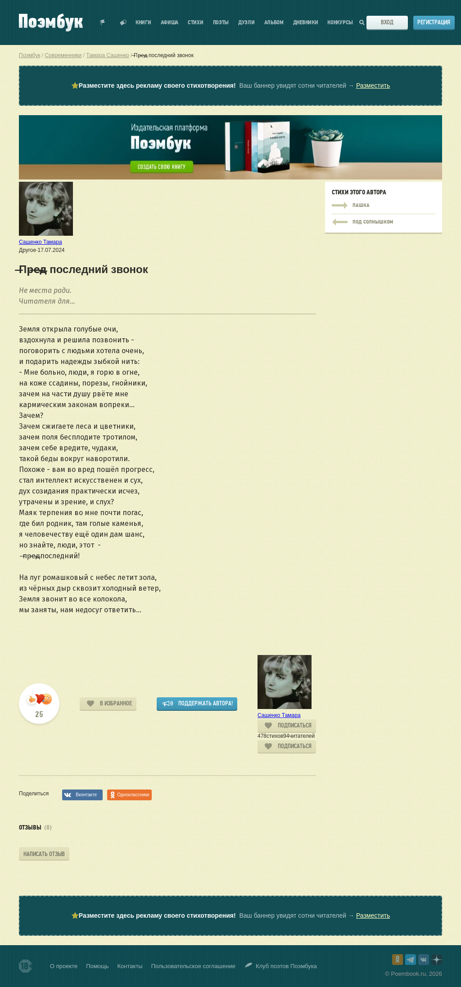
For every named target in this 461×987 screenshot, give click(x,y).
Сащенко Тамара (40, 242)
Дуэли (246, 23)
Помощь (97, 966)
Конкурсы (340, 23)
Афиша (170, 23)
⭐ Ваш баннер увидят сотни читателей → (230, 85)
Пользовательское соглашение (193, 966)
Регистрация (433, 22)
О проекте (63, 966)
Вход (387, 22)
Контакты (130, 966)
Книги (143, 23)
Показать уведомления (102, 22)
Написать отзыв (44, 854)
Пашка (383, 205)
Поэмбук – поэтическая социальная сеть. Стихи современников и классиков (51, 22)
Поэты (221, 23)
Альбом (274, 23)
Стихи (195, 23)
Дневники (305, 23)
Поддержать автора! (205, 703)
